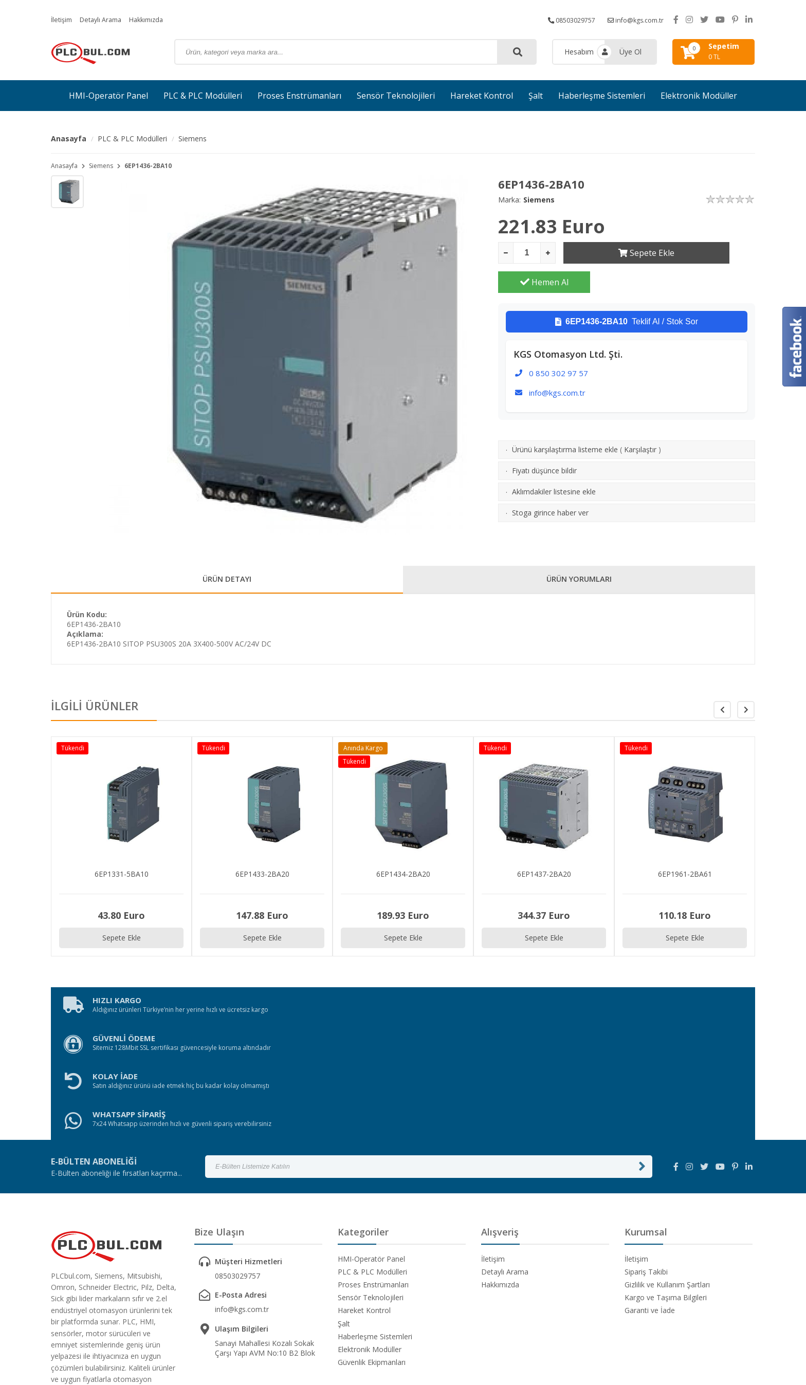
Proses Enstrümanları (299, 95)
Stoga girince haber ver (550, 483)
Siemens (192, 138)
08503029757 (561, 19)
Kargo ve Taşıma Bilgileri (666, 1196)
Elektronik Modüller (699, 95)
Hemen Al (709, 252)
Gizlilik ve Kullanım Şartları (667, 1182)
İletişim (63, 19)
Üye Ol (630, 52)
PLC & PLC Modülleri (202, 95)
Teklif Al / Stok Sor (626, 292)
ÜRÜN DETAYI (227, 581)
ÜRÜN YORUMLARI (579, 581)
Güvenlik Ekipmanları (372, 1260)
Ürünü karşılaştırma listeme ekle (565, 420)
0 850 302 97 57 (558, 344)
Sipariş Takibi (646, 1169)
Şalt (535, 95)
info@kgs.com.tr (632, 19)
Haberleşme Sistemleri (601, 95)
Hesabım (579, 52)
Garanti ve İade (650, 1208)
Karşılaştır (640, 420)
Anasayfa (68, 138)
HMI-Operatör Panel (108, 95)
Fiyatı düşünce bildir (544, 441)
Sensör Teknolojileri (396, 95)
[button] (746, 714)
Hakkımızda (156, 19)
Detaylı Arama (106, 19)
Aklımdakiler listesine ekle (554, 462)
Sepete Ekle (609, 252)
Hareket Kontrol (481, 95)
